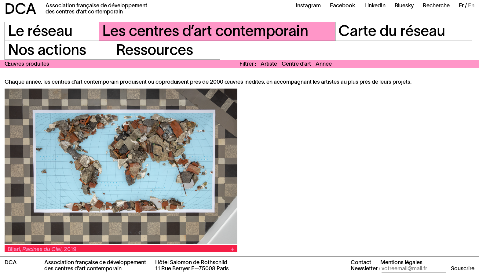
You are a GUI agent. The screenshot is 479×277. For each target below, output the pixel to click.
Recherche (436, 6)
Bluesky (404, 6)
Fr (461, 6)
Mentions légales (401, 262)
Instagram (308, 6)
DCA (20, 10)
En (471, 6)
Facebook (342, 6)
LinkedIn (375, 6)
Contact (361, 262)
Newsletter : (365, 269)
